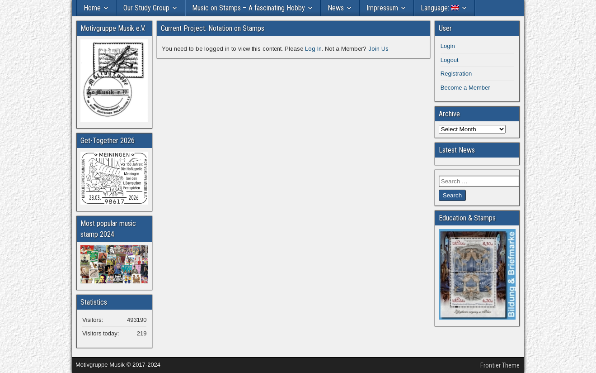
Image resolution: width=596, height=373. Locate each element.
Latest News (457, 150)
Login (448, 46)
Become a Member (465, 87)
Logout (450, 60)
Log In (313, 48)
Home (92, 8)
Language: (440, 8)
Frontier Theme (500, 365)
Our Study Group (146, 8)
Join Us (378, 48)
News (336, 8)
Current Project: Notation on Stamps (212, 28)
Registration (456, 73)
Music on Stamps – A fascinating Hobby (248, 8)
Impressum (382, 8)
